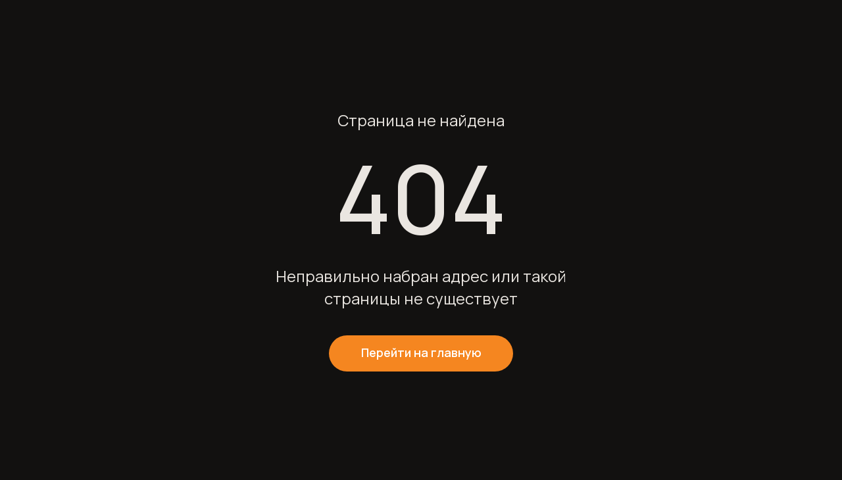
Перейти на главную (421, 352)
